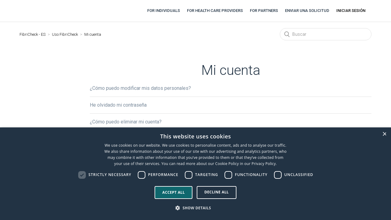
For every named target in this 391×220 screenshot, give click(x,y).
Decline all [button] (216, 192)
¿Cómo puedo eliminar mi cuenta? (126, 122)
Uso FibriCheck (65, 34)
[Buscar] (325, 34)
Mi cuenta (92, 34)
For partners (264, 10)
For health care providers (215, 10)
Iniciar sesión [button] (350, 10)
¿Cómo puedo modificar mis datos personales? (140, 88)
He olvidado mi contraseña (118, 105)
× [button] (384, 134)
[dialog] (195, 173)
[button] (195, 208)
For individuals (163, 10)
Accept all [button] (173, 192)
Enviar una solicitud (307, 10)
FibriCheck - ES (33, 34)
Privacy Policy (264, 163)
